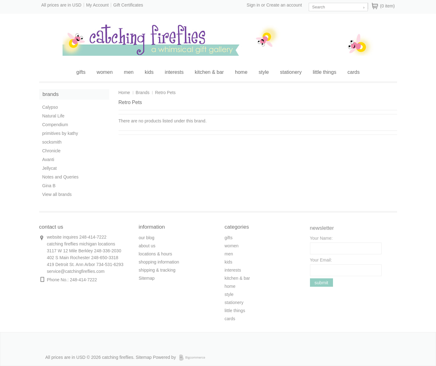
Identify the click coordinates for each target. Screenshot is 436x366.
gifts (80, 72)
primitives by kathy (60, 133)
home (241, 72)
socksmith (52, 142)
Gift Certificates (128, 4)
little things (324, 72)
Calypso (50, 107)
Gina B (49, 185)
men (129, 72)
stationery (291, 72)
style (264, 72)
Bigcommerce (194, 357)
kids (149, 72)
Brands (142, 92)
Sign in (253, 4)
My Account (97, 4)
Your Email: (321, 261)
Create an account (284, 4)
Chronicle (51, 150)
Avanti (48, 159)
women (105, 72)
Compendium (55, 124)
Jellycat (49, 168)
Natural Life (53, 115)
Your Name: (321, 240)
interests (174, 72)
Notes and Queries (60, 176)
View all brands (57, 194)
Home (124, 92)
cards (354, 72)
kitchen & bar (209, 72)
